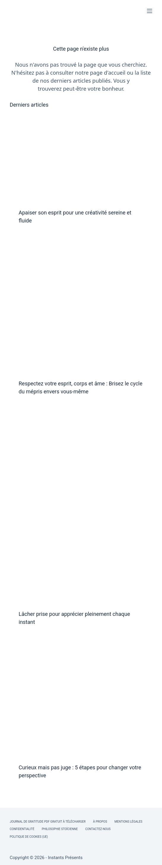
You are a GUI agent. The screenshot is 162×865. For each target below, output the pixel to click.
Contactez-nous (98, 829)
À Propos (100, 821)
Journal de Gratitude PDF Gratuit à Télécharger (48, 821)
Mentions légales (128, 821)
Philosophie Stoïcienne (60, 829)
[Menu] (149, 11)
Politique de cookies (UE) (29, 836)
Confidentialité (22, 829)
